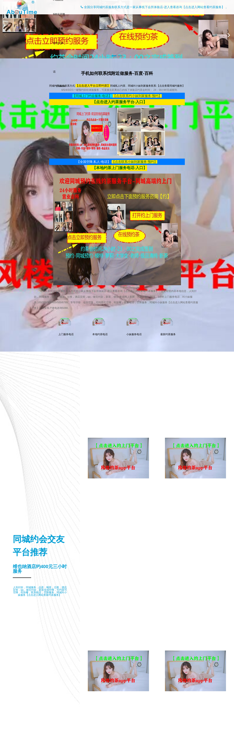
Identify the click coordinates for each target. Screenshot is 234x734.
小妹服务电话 (134, 326)
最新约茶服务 (168, 326)
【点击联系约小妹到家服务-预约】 (137, 96)
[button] (114, 55)
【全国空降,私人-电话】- (94, 162)
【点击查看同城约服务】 (171, 85)
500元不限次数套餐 (59, 21)
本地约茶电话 (100, 326)
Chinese (60, 86)
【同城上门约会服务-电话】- (92, 96)
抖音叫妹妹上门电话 (58, 57)
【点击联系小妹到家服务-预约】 (134, 162)
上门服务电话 (66, 326)
